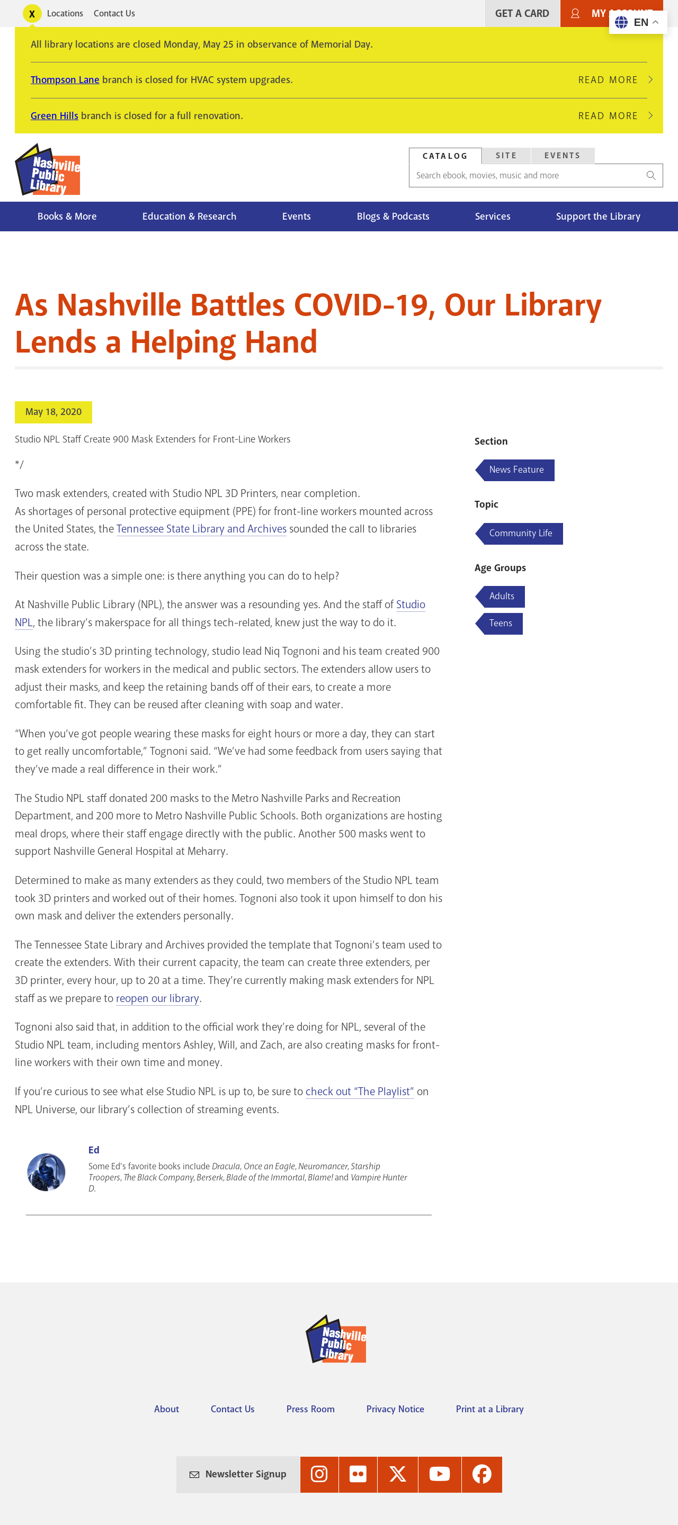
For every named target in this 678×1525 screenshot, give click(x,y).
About (166, 1409)
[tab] (445, 156)
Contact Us (114, 13)
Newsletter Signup (246, 1474)
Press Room (311, 1409)
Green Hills (54, 116)
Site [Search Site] (507, 155)
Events (296, 216)
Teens (500, 623)
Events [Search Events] (563, 155)
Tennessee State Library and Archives (202, 529)
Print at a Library (490, 1409)
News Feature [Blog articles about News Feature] (516, 469)
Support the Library (598, 216)
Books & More (67, 216)
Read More (612, 80)
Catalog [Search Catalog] (445, 156)
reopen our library (157, 998)
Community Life (520, 533)
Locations (65, 13)
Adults (501, 596)
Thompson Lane (65, 80)
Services (493, 216)
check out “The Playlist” (360, 1091)
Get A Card (522, 13)
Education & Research (189, 216)
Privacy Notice (395, 1409)
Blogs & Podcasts (393, 216)
